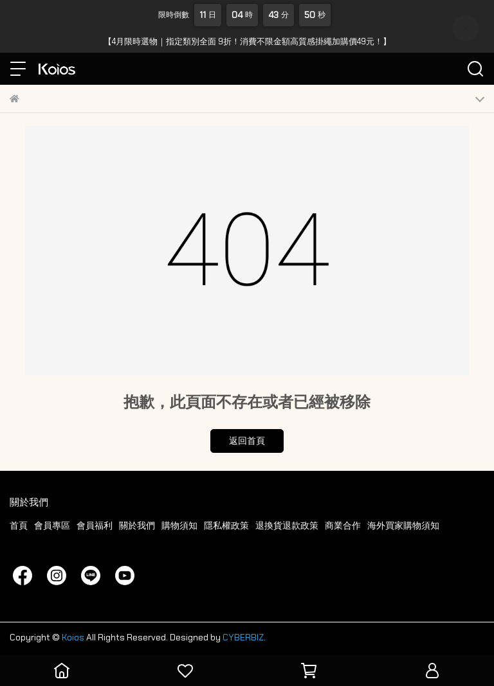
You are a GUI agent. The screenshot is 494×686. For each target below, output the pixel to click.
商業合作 (343, 525)
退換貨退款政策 (286, 525)
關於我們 (137, 525)
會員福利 (95, 525)
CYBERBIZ (243, 637)
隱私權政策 (226, 525)
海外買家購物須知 (403, 525)
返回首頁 (247, 440)
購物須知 (179, 525)
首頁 (19, 525)
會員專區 (52, 525)
